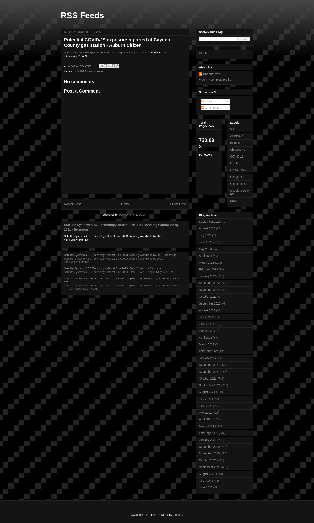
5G (232, 129)
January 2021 (208, 440)
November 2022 (209, 289)
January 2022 (208, 358)
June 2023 (205, 242)
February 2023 (208, 269)
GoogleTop (237, 177)
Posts (206, 101)
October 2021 (208, 378)
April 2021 (205, 419)
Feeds (91, 71)
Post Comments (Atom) (133, 214)
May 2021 (205, 412)
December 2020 (209, 446)
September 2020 (210, 467)
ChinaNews (237, 149)
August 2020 (207, 474)
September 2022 (210, 303)
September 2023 (210, 221)
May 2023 (205, 249)
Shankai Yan (211, 74)
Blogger (177, 514)
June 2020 (205, 487)
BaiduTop (236, 142)
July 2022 (205, 317)
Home (125, 204)
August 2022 (207, 310)
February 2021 (208, 433)
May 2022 (205, 330)
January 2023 (208, 276)
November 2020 (209, 453)
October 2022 (208, 296)
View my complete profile (215, 79)
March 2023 (206, 262)
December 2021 (209, 364)
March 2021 (206, 426)
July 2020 (205, 480)
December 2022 (209, 283)
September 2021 (210, 385)
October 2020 (208, 460)
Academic (236, 136)
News (99, 71)
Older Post (178, 204)
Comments (210, 107)
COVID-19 (80, 71)
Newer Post (72, 204)
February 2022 (208, 351)
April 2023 (205, 255)
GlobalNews (238, 170)
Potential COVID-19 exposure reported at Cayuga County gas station (105, 52)
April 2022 (205, 337)
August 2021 (207, 392)
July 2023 (205, 235)
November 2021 (209, 371)
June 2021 (205, 405)
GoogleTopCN (239, 183)
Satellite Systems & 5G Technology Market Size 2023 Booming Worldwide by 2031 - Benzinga (120, 255)
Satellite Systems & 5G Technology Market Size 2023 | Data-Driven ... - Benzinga (112, 268)
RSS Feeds (82, 15)
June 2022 (205, 324)
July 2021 (205, 399)
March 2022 (206, 344)
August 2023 (207, 228)
